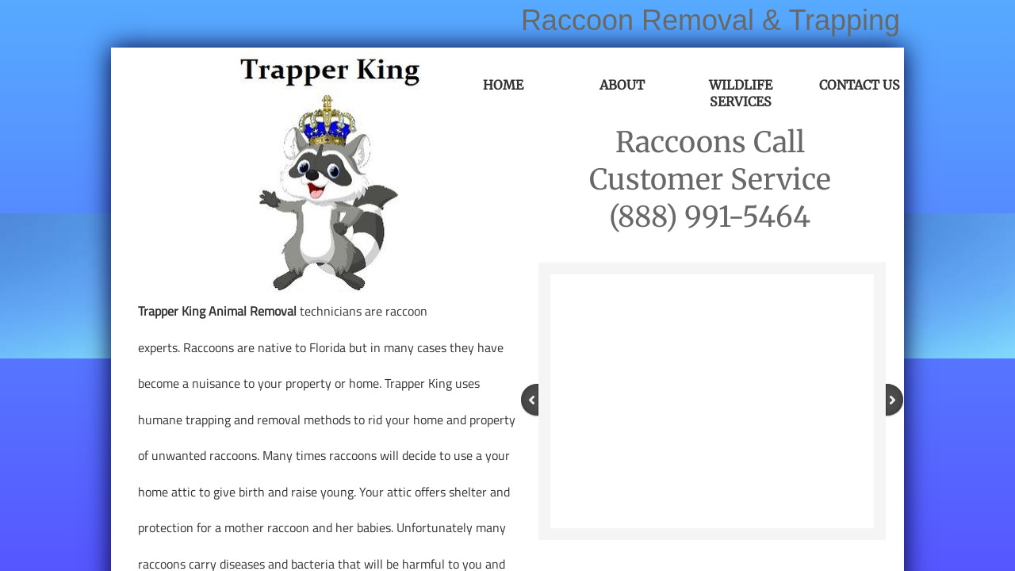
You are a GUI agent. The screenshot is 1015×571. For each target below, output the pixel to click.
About (622, 85)
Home (503, 85)
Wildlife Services (740, 93)
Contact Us (859, 85)
